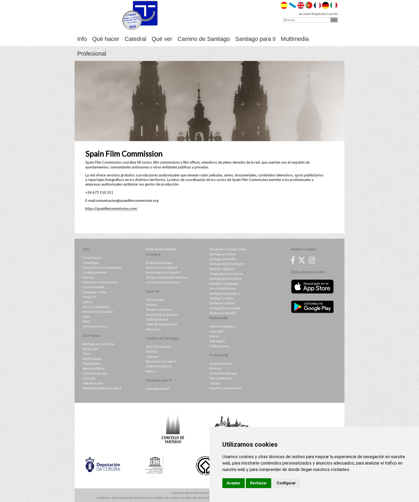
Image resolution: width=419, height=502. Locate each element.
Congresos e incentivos (226, 273)
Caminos (152, 356)
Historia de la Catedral (161, 267)
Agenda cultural (94, 368)
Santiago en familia (222, 259)
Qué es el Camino (158, 346)
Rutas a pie (90, 348)
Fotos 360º (216, 331)
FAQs (86, 321)
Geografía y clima (95, 292)
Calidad (214, 383)
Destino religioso (221, 269)
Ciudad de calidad (221, 303)
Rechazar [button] (258, 483)
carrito (333, 14)
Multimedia (295, 39)
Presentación (92, 257)
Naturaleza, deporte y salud (102, 388)
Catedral (135, 39)
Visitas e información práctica (166, 277)
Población (90, 297)
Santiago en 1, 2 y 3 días (99, 344)
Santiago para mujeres (225, 293)
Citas (86, 316)
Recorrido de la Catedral (163, 272)
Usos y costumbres (96, 306)
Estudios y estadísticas (225, 388)
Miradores (153, 329)
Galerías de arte (157, 319)
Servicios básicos (95, 326)
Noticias (215, 368)
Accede (304, 14)
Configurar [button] (286, 483)
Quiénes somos (220, 363)
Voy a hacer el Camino (161, 361)
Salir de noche (93, 383)
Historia (88, 277)
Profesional (91, 53)
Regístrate (319, 14)
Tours (87, 353)
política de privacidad (197, 497)
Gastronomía (92, 358)
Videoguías (217, 341)
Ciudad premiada (95, 272)
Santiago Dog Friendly (224, 308)
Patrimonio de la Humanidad (102, 267)
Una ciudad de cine (222, 288)
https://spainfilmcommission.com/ (111, 208)
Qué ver (162, 39)
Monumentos (155, 299)
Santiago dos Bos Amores (227, 263)
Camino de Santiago (203, 39)
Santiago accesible (222, 254)
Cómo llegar (91, 262)
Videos (214, 336)
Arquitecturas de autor (162, 314)
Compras (89, 378)
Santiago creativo (221, 298)
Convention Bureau (223, 373)
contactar (103, 497)
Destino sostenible (222, 313)
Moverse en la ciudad (98, 311)
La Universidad (93, 287)
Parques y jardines (159, 309)
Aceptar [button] (233, 483)
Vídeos (151, 371)
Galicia (87, 302)
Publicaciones (219, 346)
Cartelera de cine (95, 373)
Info (82, 39)
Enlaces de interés (159, 366)
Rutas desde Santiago (161, 249)
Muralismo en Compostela (227, 249)
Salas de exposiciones (161, 324)
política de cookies (167, 497)
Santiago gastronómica (225, 278)
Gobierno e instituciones (100, 282)
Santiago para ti (255, 39)
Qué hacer (105, 39)
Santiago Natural (157, 388)
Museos (151, 304)
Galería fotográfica (222, 326)
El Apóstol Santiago (159, 262)
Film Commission (221, 378)
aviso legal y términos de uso (132, 497)
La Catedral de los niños (163, 282)
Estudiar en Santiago (223, 283)
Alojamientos (92, 363)
